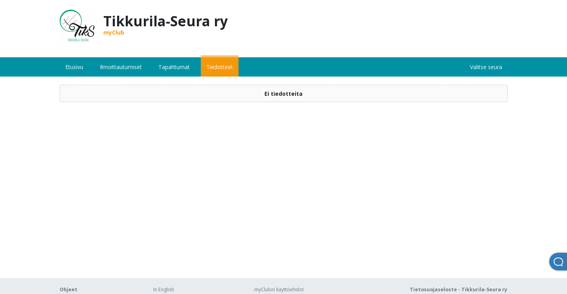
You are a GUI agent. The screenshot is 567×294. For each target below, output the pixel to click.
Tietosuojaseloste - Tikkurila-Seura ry (458, 289)
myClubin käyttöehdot (279, 289)
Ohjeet (68, 289)
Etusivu (74, 67)
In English (163, 289)
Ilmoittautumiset (121, 67)
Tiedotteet (219, 67)
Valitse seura (486, 67)
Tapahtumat (174, 67)
